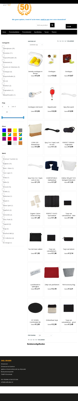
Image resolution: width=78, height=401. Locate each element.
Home (4, 32)
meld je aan (45, 19)
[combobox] (43, 25)
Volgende (70, 41)
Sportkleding (37, 32)
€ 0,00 (69, 26)
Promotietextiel (26, 32)
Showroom (4, 364)
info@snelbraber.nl (7, 382)
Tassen (46, 32)
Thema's (54, 32)
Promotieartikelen (14, 32)
